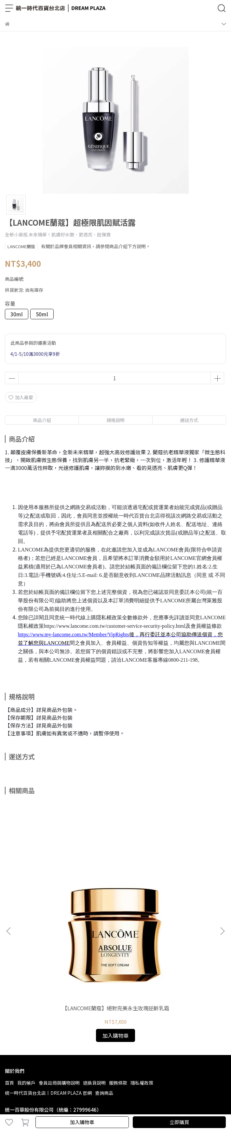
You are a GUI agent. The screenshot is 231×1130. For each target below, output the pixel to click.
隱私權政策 (141, 981)
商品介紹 (42, 420)
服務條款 (118, 981)
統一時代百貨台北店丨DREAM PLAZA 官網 (48, 991)
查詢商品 (104, 991)
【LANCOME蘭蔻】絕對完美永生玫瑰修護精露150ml (166, 910)
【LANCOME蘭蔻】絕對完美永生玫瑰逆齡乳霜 (65, 910)
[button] (222, 880)
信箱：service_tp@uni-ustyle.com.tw (45, 1038)
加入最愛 (20, 397)
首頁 (9, 981)
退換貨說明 (94, 981)
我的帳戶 (26, 981)
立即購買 (179, 1122)
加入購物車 (82, 1122)
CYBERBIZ (208, 1105)
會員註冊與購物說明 (59, 981)
